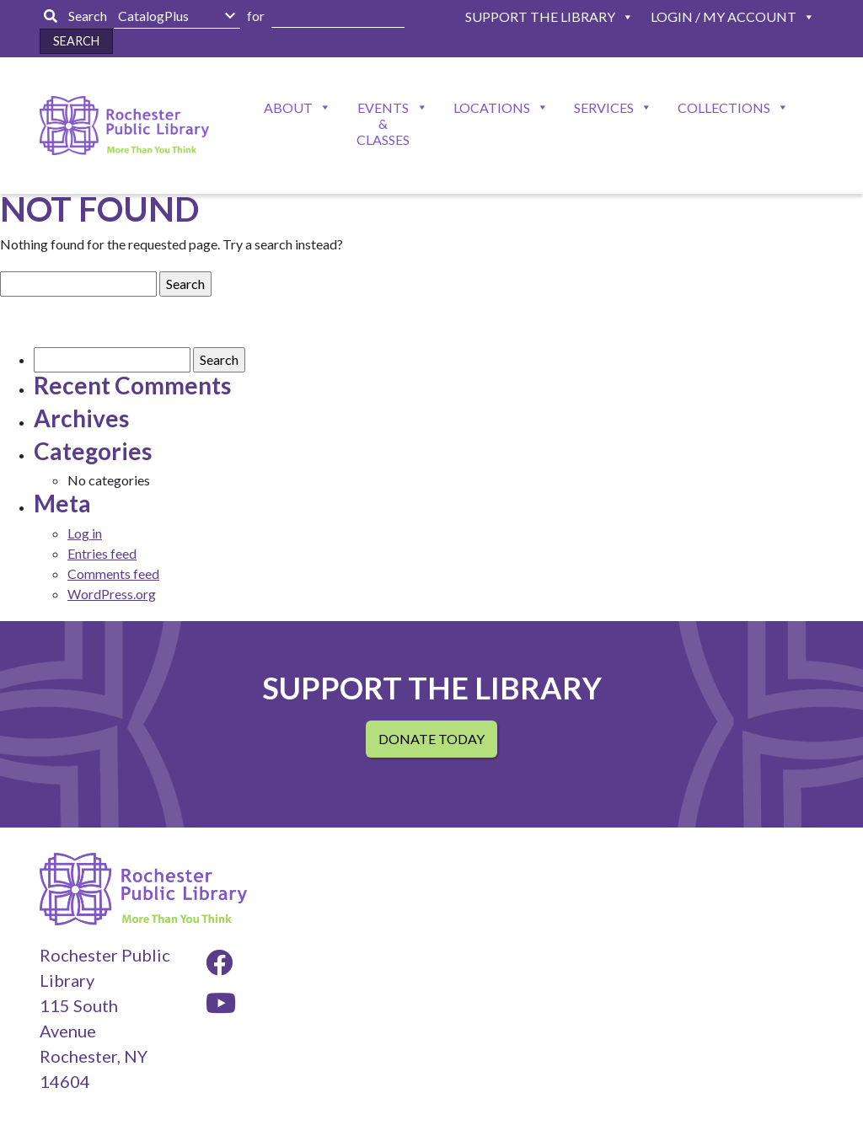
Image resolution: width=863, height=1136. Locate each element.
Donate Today (431, 739)
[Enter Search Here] (338, 16)
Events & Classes (383, 123)
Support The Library (540, 16)
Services (604, 107)
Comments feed (113, 573)
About (288, 107)
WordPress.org (111, 594)
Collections (724, 107)
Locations (491, 107)
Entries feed (102, 553)
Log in (84, 533)
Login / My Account (723, 16)
